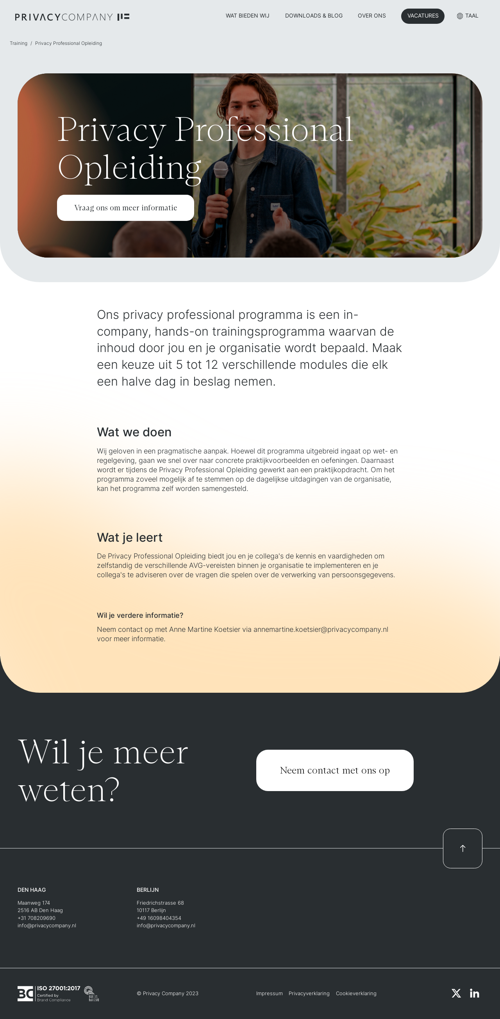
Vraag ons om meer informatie (125, 207)
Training (18, 43)
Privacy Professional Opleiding (68, 43)
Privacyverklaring (309, 993)
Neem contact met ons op (335, 770)
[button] (468, 17)
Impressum (269, 993)
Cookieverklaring (356, 993)
